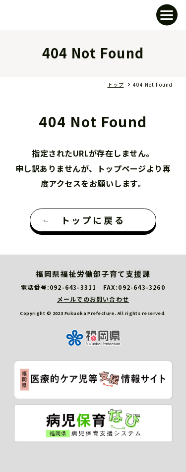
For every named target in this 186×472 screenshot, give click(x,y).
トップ (116, 84)
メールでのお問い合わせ (93, 299)
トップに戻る (93, 219)
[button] (167, 15)
